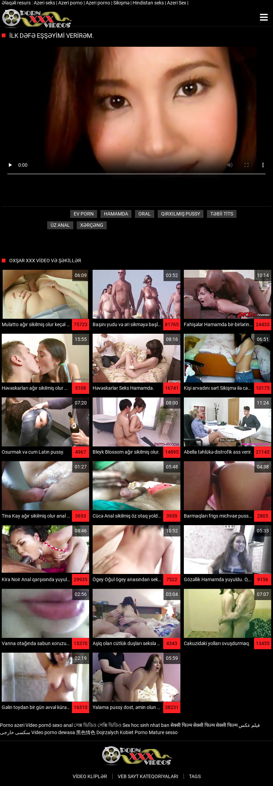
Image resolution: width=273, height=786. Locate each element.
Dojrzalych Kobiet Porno (122, 732)
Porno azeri (12, 725)
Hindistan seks (149, 2)
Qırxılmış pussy (180, 214)
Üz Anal (60, 225)
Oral (144, 214)
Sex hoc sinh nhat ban (146, 725)
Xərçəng (91, 225)
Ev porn (84, 214)
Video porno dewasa (53, 732)
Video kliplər (90, 776)
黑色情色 (85, 732)
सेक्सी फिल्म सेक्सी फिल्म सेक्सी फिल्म (204, 725)
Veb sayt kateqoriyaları (148, 776)
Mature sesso (163, 732)
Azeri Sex (177, 2)
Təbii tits (221, 214)
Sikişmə (121, 2)
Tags (195, 776)
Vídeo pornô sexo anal (49, 725)
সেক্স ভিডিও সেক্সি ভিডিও (98, 725)
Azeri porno (71, 2)
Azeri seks (45, 2)
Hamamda (116, 214)
